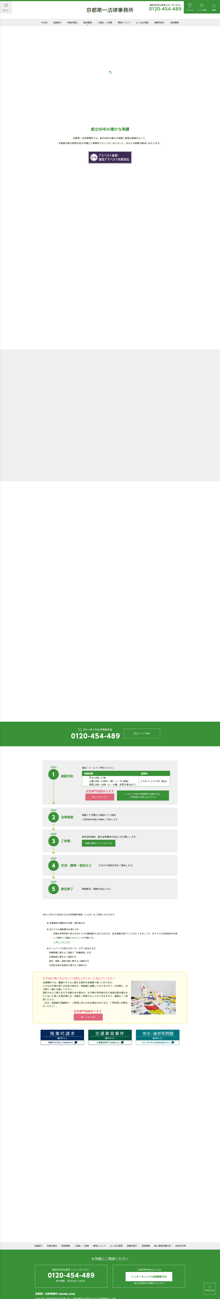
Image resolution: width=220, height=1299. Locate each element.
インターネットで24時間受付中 (149, 1258)
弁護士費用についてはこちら (98, 825)
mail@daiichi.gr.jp (88, 1285)
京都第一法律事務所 (110, 10)
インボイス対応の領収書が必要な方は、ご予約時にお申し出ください (143, 777)
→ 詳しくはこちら (61, 924)
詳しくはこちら (99, 779)
